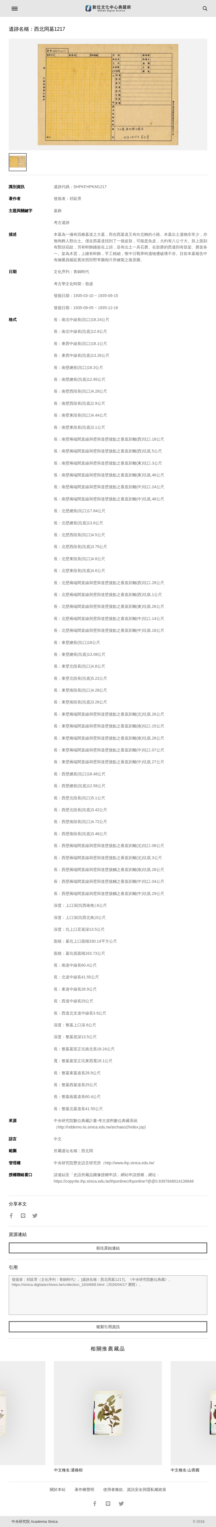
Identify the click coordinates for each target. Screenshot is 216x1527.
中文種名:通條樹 (68, 1470)
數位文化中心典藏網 (108, 8)
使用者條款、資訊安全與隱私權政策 (134, 1489)
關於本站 (58, 1489)
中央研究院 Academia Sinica (35, 1521)
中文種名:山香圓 (185, 1470)
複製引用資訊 (108, 1326)
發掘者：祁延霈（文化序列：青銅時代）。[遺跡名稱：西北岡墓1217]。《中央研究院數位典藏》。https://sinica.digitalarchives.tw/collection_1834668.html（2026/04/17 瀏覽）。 (108, 1295)
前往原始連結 (108, 1248)
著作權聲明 (84, 1489)
